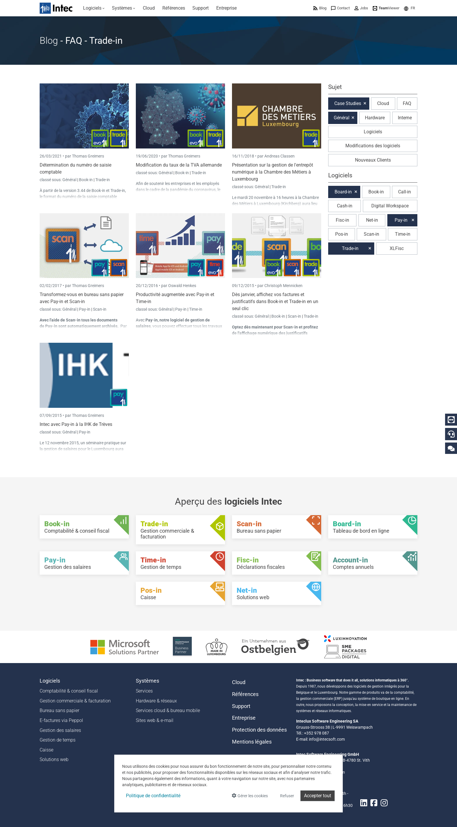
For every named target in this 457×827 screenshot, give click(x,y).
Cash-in (344, 206)
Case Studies (347, 103)
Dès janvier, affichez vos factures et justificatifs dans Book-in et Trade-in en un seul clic (275, 301)
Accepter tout (317, 795)
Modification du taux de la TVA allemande (179, 165)
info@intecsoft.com (327, 739)
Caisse (46, 750)
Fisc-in (342, 220)
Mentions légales (252, 742)
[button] (409, 8)
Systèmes (147, 681)
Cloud (383, 103)
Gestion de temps (57, 740)
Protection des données (259, 730)
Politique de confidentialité (153, 795)
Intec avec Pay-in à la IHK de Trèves (76, 424)
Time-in (195, 309)
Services (144, 691)
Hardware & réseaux (156, 701)
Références (245, 694)
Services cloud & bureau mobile (168, 710)
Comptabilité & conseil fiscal (69, 691)
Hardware (375, 117)
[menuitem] (93, 8)
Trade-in (102, 179)
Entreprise (244, 718)
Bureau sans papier (59, 710)
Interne (405, 117)
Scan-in (99, 309)
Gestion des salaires (60, 730)
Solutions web (54, 759)
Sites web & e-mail (154, 720)
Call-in (404, 192)
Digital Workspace (390, 206)
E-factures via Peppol (61, 720)
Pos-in (341, 234)
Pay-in (84, 309)
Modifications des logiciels (372, 145)
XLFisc (397, 248)
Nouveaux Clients (373, 160)
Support (241, 706)
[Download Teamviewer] (386, 8)
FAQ (407, 103)
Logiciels (373, 131)
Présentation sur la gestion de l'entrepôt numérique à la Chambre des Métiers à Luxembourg (272, 172)
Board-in (343, 192)
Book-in (86, 179)
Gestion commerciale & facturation (75, 701)
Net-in (372, 220)
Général (69, 179)
